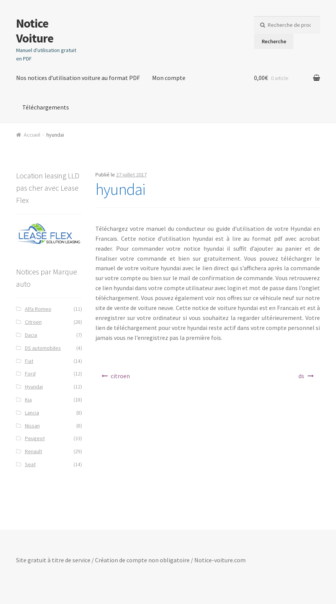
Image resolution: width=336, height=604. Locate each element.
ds (301, 376)
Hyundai (34, 386)
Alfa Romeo (38, 308)
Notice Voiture (34, 31)
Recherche (274, 41)
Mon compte (168, 78)
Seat (30, 464)
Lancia (32, 412)
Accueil (32, 134)
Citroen (33, 321)
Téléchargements (45, 107)
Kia (28, 399)
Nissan (32, 425)
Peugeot (35, 438)
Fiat (29, 361)
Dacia (31, 334)
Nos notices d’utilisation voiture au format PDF (78, 78)
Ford (30, 373)
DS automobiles (43, 347)
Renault (33, 451)
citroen (120, 376)
